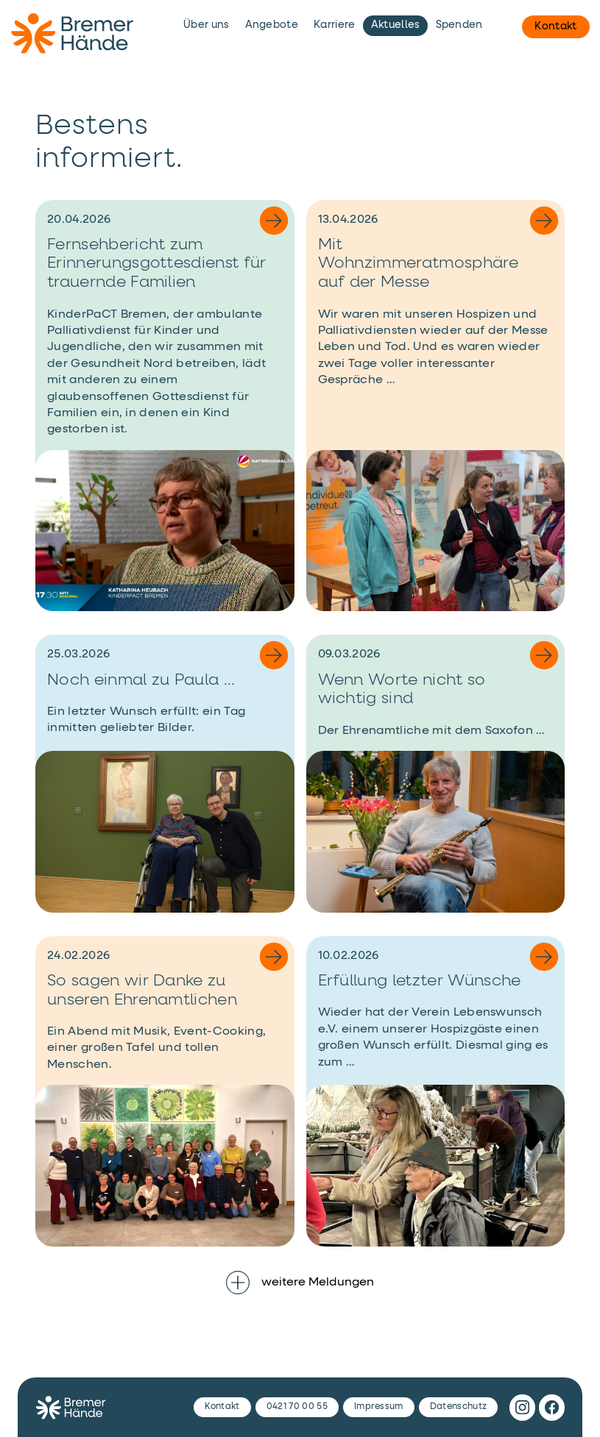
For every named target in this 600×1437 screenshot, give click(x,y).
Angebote (272, 25)
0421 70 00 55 (297, 1406)
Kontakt (555, 26)
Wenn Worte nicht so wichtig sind (402, 689)
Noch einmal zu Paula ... (141, 680)
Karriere (335, 25)
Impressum (378, 1406)
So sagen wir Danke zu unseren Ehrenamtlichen (142, 990)
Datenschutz (458, 1406)
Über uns (206, 25)
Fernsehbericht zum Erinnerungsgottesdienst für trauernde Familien (157, 263)
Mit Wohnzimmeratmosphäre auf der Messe (418, 263)
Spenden (459, 25)
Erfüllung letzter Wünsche (419, 981)
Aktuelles (395, 25)
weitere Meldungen (300, 1282)
